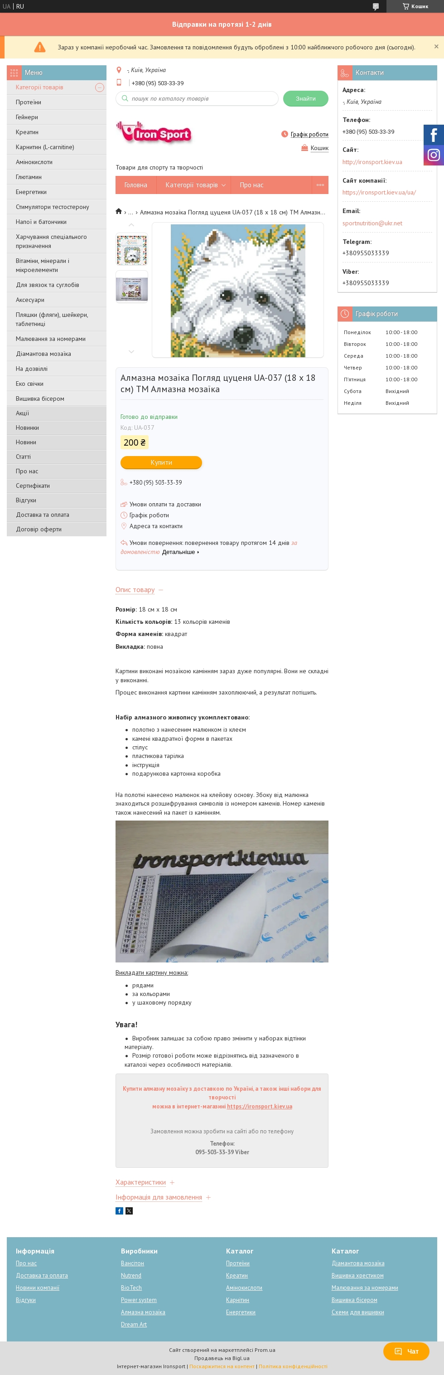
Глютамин (29, 177)
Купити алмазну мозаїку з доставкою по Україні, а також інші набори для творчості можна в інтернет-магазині (222, 1097)
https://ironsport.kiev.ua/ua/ (379, 192)
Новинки (27, 427)
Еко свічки (29, 383)
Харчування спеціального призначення (51, 241)
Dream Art (134, 1324)
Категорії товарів (39, 87)
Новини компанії (37, 1288)
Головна (136, 184)
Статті (23, 456)
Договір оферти (39, 529)
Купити (161, 462)
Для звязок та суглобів (47, 285)
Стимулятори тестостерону (52, 207)
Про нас (27, 471)
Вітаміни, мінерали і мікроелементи (42, 265)
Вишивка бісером (40, 398)
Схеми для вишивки (358, 1312)
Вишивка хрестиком (358, 1275)
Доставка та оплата (42, 514)
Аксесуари (30, 300)
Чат (406, 1351)
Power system (139, 1300)
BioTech (131, 1288)
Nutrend (131, 1275)
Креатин (27, 132)
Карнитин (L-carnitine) (45, 147)
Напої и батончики (41, 222)
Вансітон (132, 1263)
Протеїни (28, 102)
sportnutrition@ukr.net (372, 223)
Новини (26, 442)
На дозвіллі (32, 368)
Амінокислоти (34, 162)
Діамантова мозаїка (43, 354)
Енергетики (31, 192)
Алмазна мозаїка (143, 1312)
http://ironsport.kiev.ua (372, 162)
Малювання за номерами (51, 339)
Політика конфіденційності (293, 1366)
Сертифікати (33, 485)
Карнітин (237, 1300)
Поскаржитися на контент (222, 1366)
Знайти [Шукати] (306, 98)
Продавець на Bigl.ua (222, 1358)
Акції (22, 413)
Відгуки (26, 500)
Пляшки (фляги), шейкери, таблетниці (52, 319)
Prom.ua (265, 1349)
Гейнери (27, 117)
